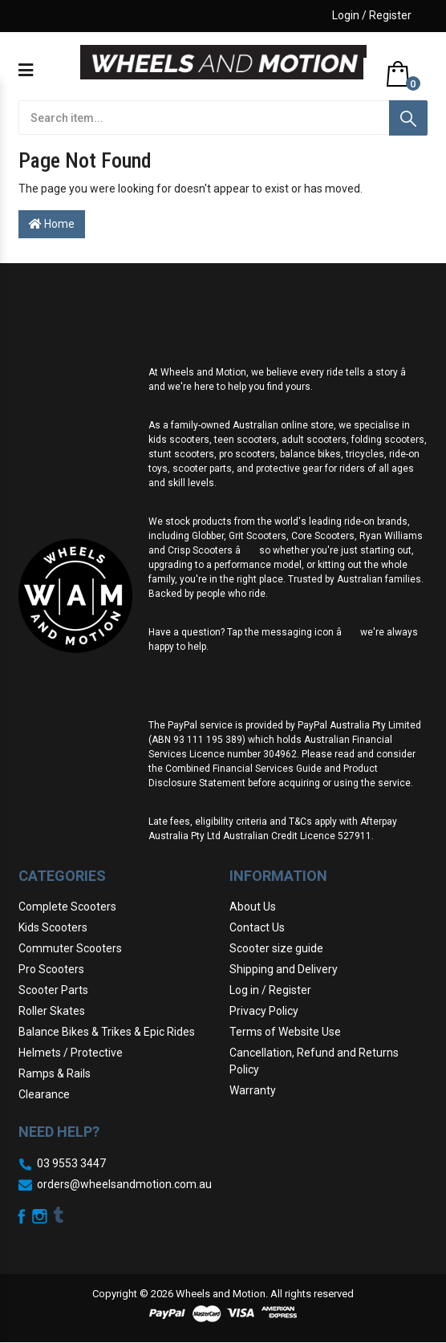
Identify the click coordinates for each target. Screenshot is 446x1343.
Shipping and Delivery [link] (283, 969)
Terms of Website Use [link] (285, 1031)
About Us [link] (252, 906)
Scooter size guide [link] (276, 948)
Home (52, 223)
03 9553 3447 (71, 1163)
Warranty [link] (252, 1090)
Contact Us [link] (257, 927)
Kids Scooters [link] (52, 927)
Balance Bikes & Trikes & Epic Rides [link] (106, 1031)
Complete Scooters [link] (67, 906)
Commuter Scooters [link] (70, 948)
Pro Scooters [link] (51, 969)
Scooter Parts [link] (53, 990)
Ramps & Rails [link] (54, 1073)
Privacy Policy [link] (263, 1010)
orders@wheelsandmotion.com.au (124, 1184)
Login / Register (372, 15)
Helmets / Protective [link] (70, 1052)
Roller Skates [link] (51, 1010)
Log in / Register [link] (270, 990)
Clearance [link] (44, 1094)
